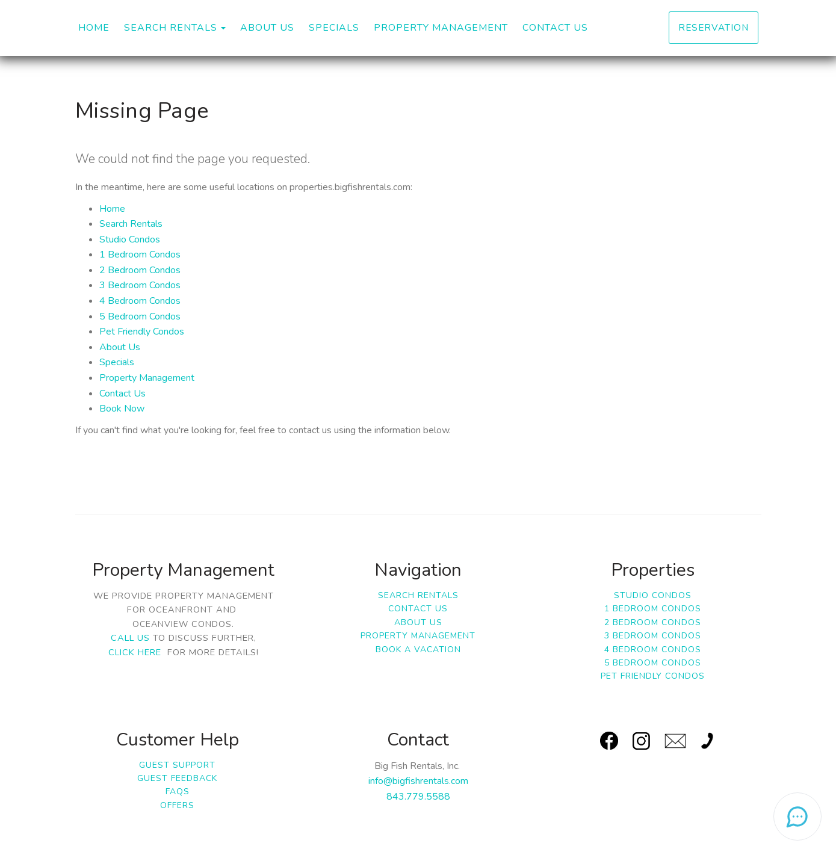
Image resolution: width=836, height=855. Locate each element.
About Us (267, 27)
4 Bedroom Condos (140, 300)
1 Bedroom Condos (140, 254)
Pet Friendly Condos (141, 331)
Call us (130, 638)
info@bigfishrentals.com (418, 781)
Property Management (441, 27)
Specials (334, 27)
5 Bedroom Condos (140, 316)
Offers (177, 805)
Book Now (121, 408)
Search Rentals (170, 27)
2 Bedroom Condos (140, 270)
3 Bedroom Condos (140, 285)
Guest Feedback (177, 778)
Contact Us (555, 27)
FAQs (178, 791)
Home (94, 27)
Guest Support (177, 765)
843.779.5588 (418, 796)
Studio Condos (129, 239)
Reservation (713, 27)
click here (134, 652)
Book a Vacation (418, 649)
